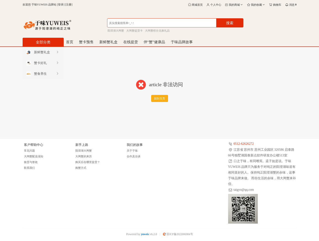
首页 (69, 42)
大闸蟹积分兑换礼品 (157, 30)
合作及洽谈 (133, 156)
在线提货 (130, 42)
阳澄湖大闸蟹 (116, 30)
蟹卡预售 (86, 42)
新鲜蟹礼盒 (108, 42)
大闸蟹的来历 (83, 156)
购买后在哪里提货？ (87, 162)
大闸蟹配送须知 (33, 156)
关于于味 (132, 150)
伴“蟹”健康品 (154, 42)
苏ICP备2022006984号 (178, 234)
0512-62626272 (244, 143)
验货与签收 (31, 162)
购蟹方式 (80, 167)
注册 (68, 4)
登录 (60, 4)
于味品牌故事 (182, 42)
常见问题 (29, 150)
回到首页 (159, 98)
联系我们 (29, 167)
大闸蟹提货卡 (134, 30)
